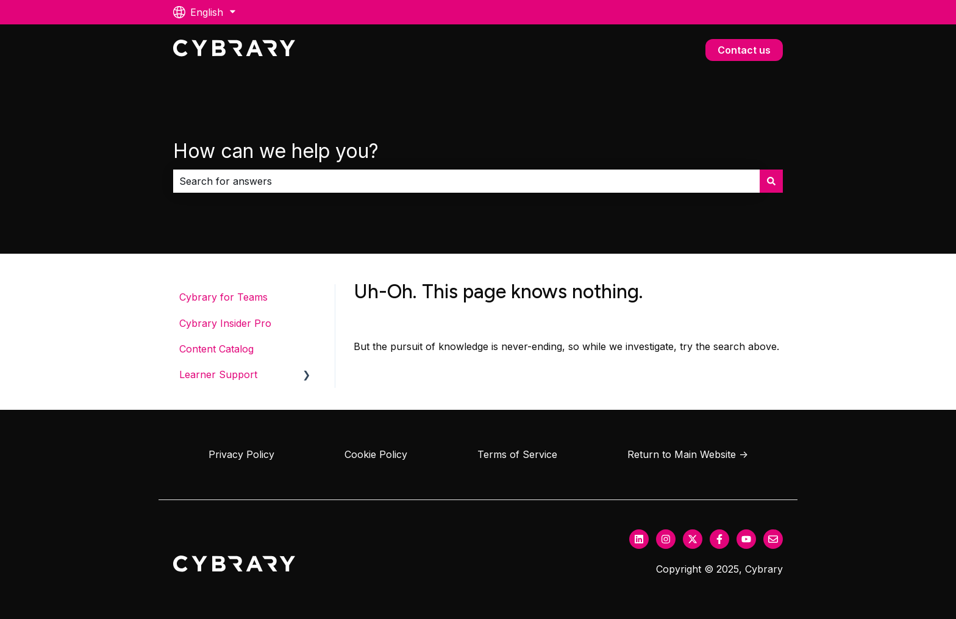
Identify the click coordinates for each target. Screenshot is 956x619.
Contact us (744, 50)
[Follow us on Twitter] (692, 539)
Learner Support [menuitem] (218, 374)
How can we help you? (276, 151)
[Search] (771, 181)
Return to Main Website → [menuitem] (687, 454)
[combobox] (466, 181)
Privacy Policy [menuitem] (241, 454)
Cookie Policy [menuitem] (375, 454)
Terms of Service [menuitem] (517, 454)
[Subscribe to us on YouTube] (746, 539)
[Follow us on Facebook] (719, 539)
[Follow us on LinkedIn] (639, 539)
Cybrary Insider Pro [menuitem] (225, 323)
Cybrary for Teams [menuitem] (223, 297)
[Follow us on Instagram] (666, 539)
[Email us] (773, 539)
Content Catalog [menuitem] (216, 349)
